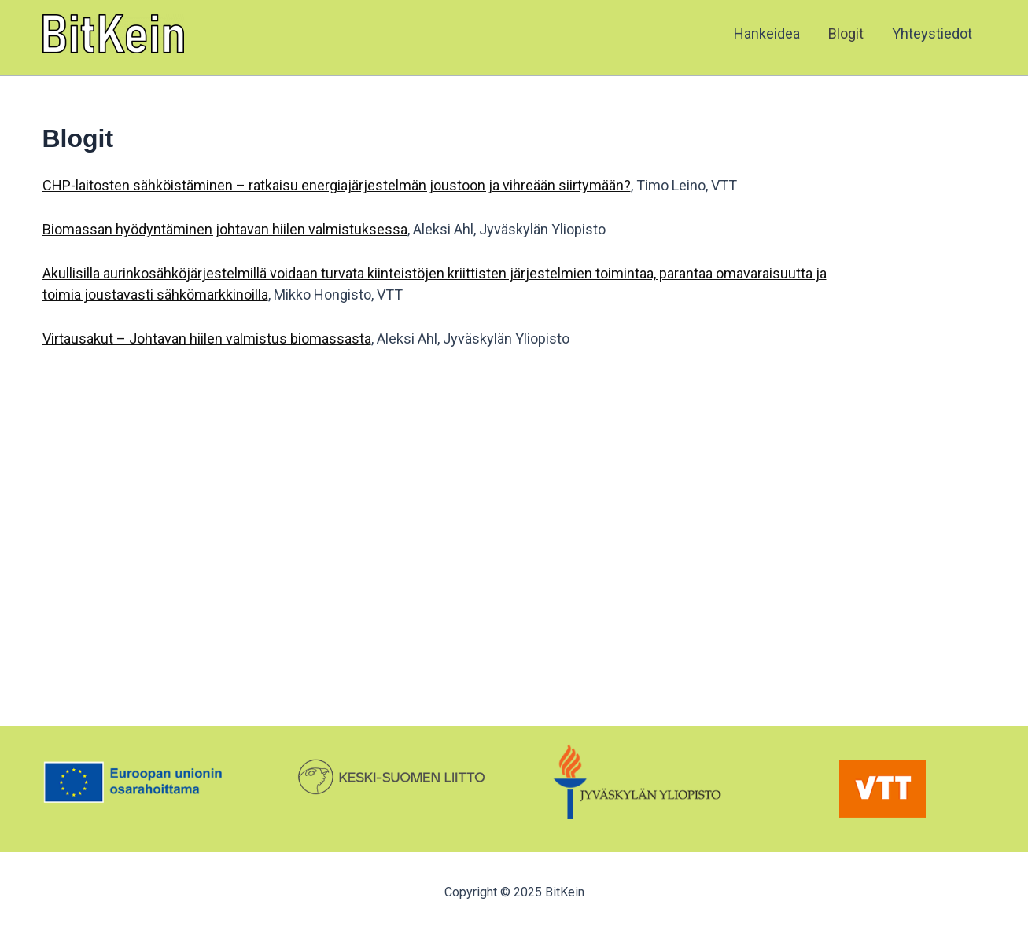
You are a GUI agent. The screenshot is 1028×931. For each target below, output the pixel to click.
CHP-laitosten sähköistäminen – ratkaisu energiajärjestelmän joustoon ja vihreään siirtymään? (336, 185)
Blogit (846, 33)
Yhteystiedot (932, 33)
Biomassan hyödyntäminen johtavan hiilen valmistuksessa (224, 229)
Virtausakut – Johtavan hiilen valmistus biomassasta (206, 338)
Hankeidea (767, 33)
